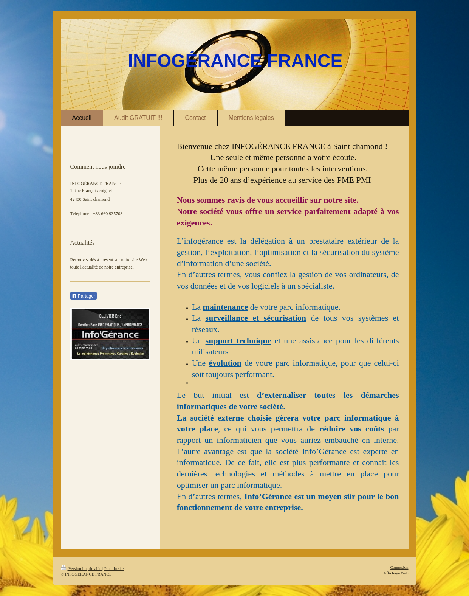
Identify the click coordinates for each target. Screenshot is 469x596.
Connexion (399, 567)
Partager (83, 296)
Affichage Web (395, 573)
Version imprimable (81, 568)
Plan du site (114, 568)
